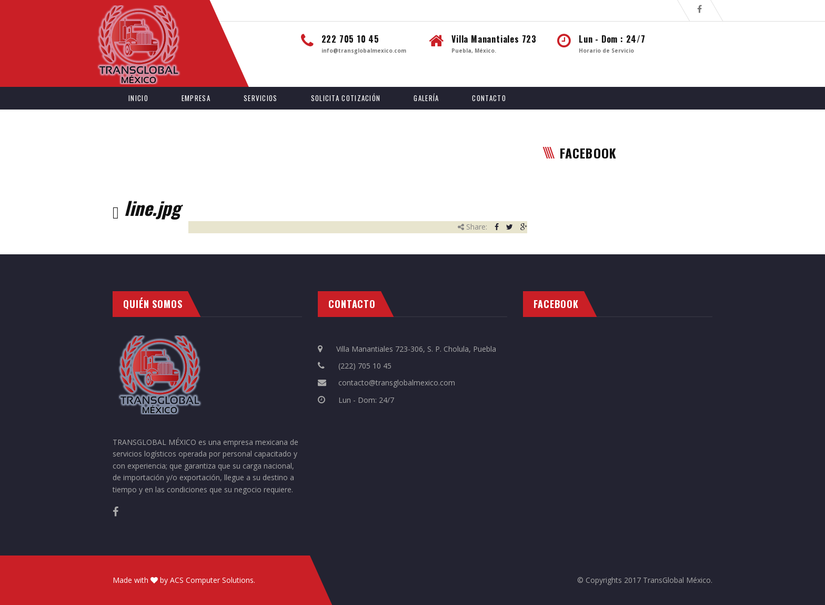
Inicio (138, 98)
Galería (426, 98)
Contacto (489, 98)
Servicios (261, 98)
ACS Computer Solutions (212, 580)
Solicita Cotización (346, 98)
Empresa (196, 98)
